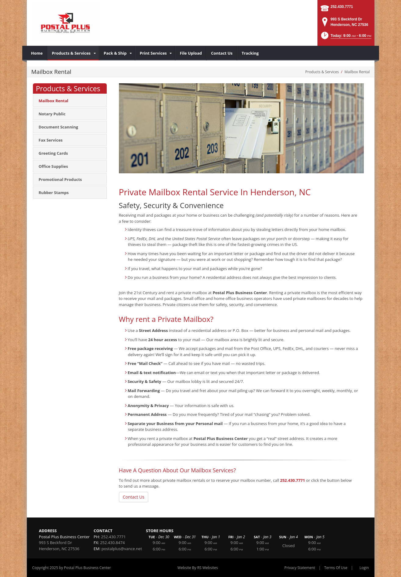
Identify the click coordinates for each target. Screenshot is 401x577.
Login (364, 567)
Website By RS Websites (197, 567)
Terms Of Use (335, 567)
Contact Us (134, 497)
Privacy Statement (300, 567)
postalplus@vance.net (122, 548)
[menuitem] (37, 53)
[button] (345, 37)
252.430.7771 (342, 7)
